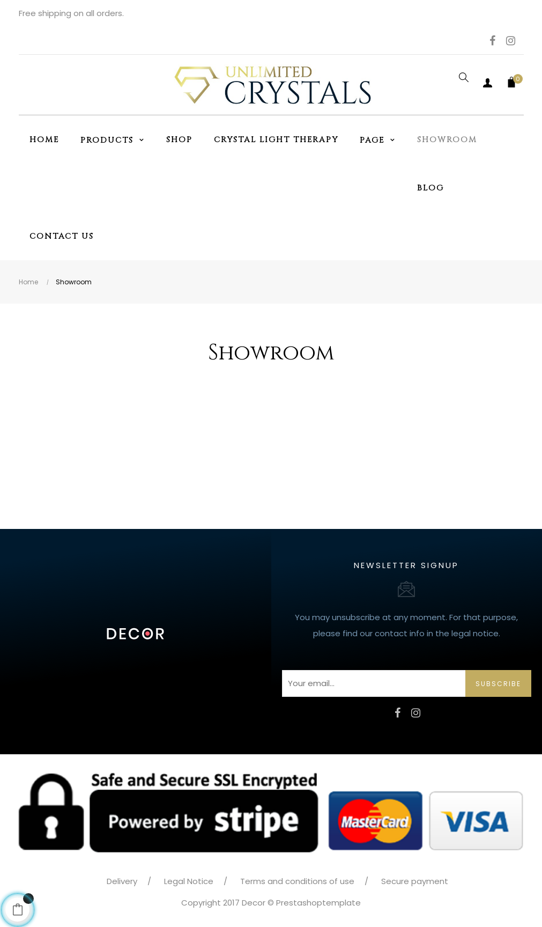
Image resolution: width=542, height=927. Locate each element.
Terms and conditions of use (297, 881)
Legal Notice (188, 881)
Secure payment (414, 881)
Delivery (122, 881)
